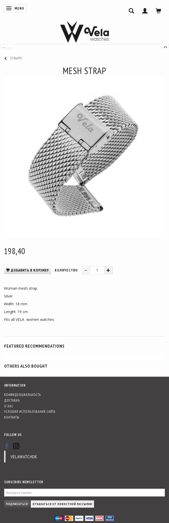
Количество (67, 270)
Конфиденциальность (22, 395)
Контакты (11, 417)
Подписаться (17, 504)
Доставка (12, 400)
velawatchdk (24, 457)
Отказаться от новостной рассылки (62, 504)
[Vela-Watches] (84, 32)
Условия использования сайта (29, 411)
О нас (8, 406)
